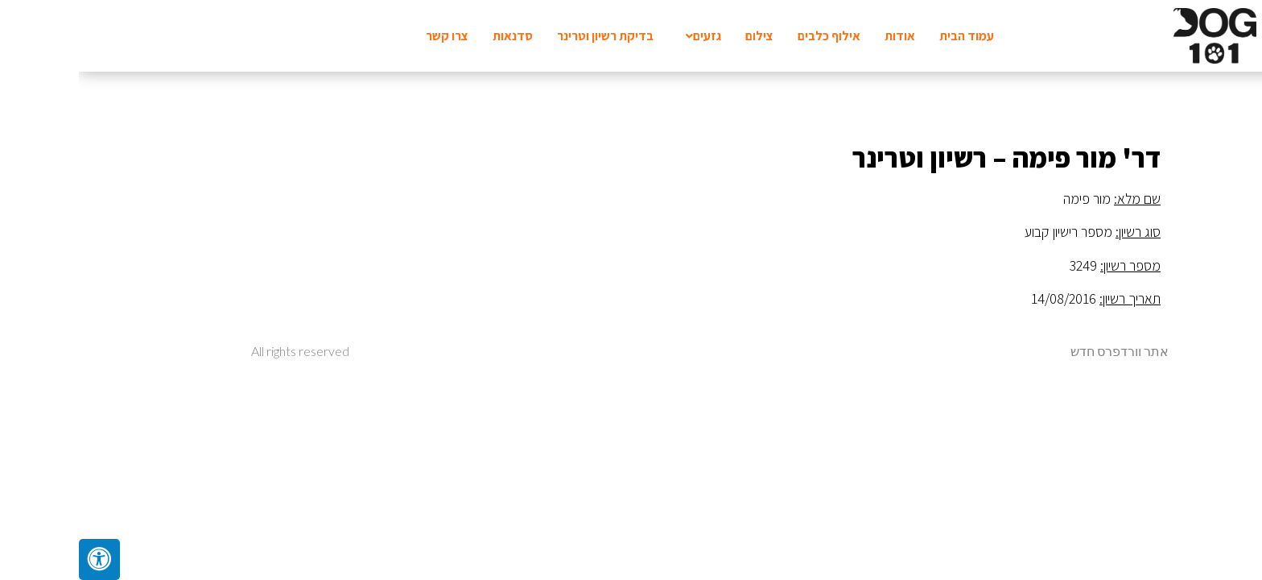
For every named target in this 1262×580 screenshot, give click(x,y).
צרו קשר (368, 35)
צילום (680, 35)
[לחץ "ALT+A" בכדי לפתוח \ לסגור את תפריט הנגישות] (20, 559)
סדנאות (434, 35)
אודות (821, 35)
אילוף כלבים (750, 35)
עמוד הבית (887, 35)
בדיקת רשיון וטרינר (526, 35)
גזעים (624, 35)
